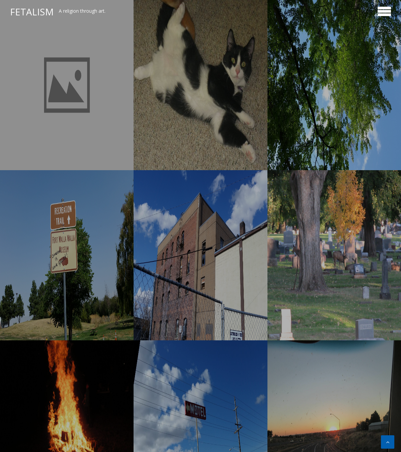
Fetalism (32, 11)
